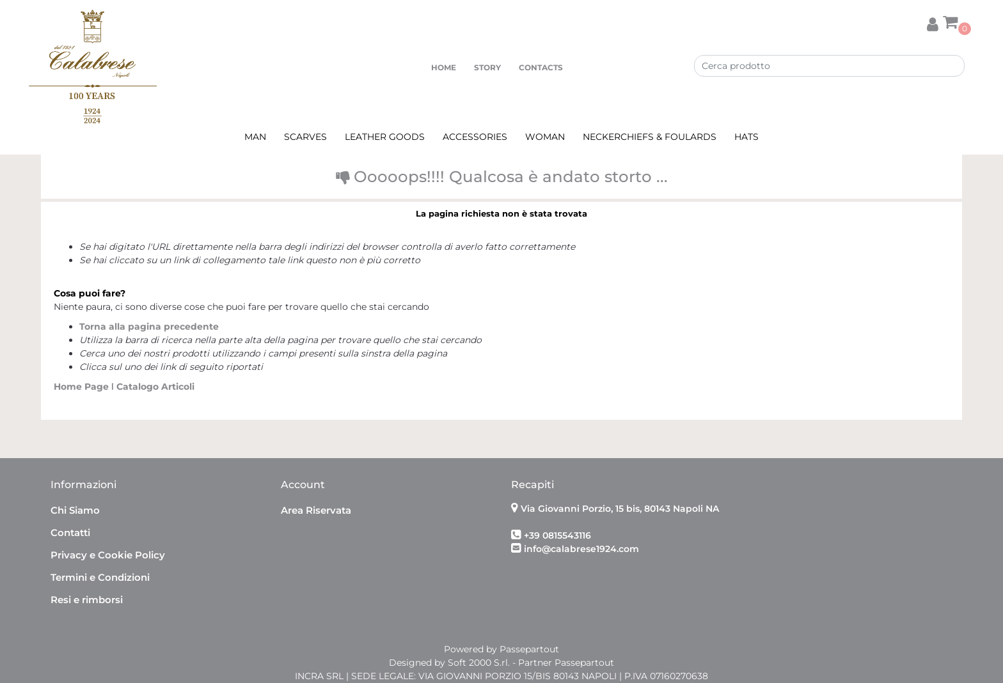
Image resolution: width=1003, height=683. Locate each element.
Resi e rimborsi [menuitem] (87, 600)
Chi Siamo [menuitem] (75, 510)
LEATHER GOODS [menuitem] (385, 136)
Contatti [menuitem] (70, 532)
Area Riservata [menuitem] (316, 510)
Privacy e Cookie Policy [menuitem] (108, 555)
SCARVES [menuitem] (305, 136)
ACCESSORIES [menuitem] (475, 136)
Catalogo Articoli (155, 386)
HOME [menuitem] (443, 67)
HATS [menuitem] (746, 136)
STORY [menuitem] (487, 67)
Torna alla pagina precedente (149, 326)
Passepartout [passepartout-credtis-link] (529, 649)
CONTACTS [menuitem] (541, 67)
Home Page (82, 386)
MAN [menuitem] (255, 136)
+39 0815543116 (557, 535)
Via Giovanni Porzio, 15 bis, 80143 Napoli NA (620, 508)
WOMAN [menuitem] (545, 136)
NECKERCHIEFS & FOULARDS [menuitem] (649, 136)
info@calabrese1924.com (581, 549)
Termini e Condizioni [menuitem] (100, 577)
